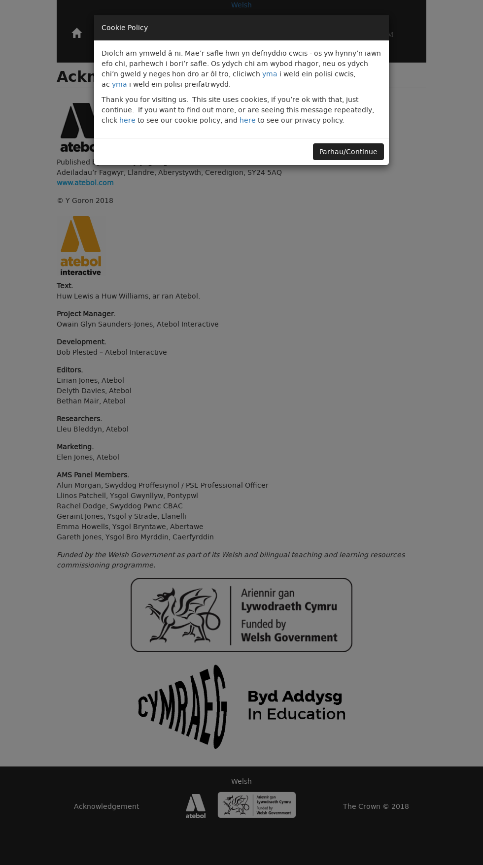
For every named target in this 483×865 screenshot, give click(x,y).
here (127, 120)
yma (269, 74)
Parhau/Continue (348, 152)
